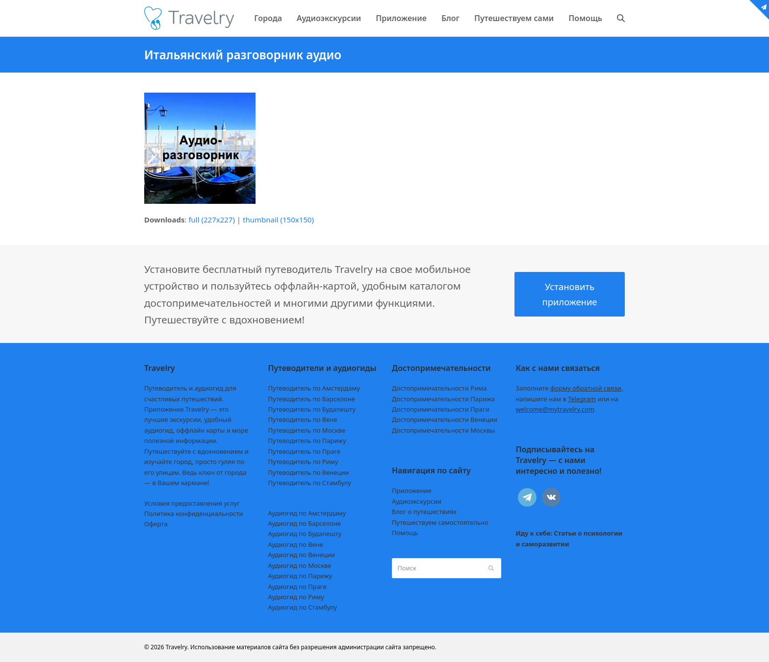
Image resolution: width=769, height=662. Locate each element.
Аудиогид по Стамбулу (302, 607)
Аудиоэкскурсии (416, 501)
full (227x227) (211, 219)
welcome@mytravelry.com (555, 409)
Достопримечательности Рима (439, 388)
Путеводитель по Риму (303, 461)
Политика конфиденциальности (193, 513)
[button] (621, 18)
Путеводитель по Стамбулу (309, 482)
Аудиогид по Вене (295, 544)
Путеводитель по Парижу (307, 440)
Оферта (156, 523)
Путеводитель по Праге (304, 451)
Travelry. (177, 647)
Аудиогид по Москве (300, 565)
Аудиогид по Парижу (300, 575)
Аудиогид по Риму (296, 596)
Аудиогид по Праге (297, 586)
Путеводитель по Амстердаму (314, 388)
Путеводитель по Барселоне (311, 398)
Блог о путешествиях (424, 511)
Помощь (405, 532)
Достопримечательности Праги (440, 409)
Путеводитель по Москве (307, 430)
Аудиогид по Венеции (301, 554)
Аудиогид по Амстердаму (307, 513)
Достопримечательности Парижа (443, 398)
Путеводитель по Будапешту (312, 409)
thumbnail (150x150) (278, 219)
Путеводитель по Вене (302, 419)
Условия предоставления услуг (192, 503)
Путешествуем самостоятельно (440, 522)
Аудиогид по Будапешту (305, 533)
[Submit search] (491, 568)
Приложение (412, 490)
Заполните (569, 388)
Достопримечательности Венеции (444, 419)
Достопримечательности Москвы (443, 430)
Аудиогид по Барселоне (304, 523)
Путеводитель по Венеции (308, 472)
